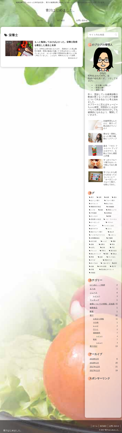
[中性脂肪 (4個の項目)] (95, 213)
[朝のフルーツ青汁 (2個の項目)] (97, 232)
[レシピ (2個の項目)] (104, 241)
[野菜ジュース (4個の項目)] (111, 210)
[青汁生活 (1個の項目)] (113, 250)
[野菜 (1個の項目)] (92, 257)
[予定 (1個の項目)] (113, 247)
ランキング (104, 300)
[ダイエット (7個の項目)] (95, 203)
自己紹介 (103, 426)
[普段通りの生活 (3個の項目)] (95, 219)
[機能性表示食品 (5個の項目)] (96, 206)
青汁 (104, 315)
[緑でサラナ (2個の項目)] (96, 228)
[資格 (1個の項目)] (92, 244)
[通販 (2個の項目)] (114, 241)
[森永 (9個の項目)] (114, 197)
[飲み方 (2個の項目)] (112, 232)
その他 (105, 323)
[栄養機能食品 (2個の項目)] (96, 238)
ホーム (94, 426)
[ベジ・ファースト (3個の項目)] (110, 219)
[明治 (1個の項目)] (113, 244)
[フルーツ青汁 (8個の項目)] (110, 200)
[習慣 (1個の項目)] (106, 253)
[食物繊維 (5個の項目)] (111, 206)
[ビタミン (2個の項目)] (113, 235)
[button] (116, 34)
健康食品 (104, 308)
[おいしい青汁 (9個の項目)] (95, 200)
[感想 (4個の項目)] (101, 210)
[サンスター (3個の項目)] (96, 216)
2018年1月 (104, 363)
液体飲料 (105, 333)
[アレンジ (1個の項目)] (93, 250)
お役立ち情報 (105, 319)
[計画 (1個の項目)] (103, 247)
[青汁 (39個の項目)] (91, 197)
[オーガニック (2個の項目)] (96, 222)
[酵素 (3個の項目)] (111, 216)
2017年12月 (104, 367)
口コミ (105, 329)
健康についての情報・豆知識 (104, 304)
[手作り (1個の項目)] (103, 250)
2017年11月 (104, 370)
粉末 (105, 339)
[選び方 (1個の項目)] (113, 266)
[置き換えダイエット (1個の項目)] (108, 269)
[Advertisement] (105, 396)
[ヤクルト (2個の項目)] (111, 222)
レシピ (105, 326)
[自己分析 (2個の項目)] (93, 241)
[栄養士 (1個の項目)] (103, 244)
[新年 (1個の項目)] (114, 263)
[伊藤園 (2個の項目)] (111, 238)
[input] (103, 34)
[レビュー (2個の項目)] (94, 225)
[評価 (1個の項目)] (93, 269)
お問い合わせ (114, 426)
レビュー (105, 296)
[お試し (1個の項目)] (93, 247)
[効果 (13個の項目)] (99, 197)
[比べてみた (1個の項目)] (93, 263)
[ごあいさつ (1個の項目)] (105, 263)
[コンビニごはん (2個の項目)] (109, 225)
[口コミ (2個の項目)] (111, 228)
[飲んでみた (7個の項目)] (110, 203)
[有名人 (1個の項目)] (114, 253)
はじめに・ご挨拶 (104, 285)
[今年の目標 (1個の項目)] (102, 266)
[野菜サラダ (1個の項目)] (110, 260)
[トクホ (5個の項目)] (92, 210)
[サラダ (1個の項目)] (94, 260)
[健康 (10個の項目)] (106, 197)
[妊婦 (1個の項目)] (101, 257)
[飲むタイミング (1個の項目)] (95, 253)
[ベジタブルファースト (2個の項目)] (97, 235)
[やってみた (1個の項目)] (112, 257)
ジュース (104, 293)
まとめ (104, 289)
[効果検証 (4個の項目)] (110, 213)
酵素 (104, 311)
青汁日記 (104, 346)
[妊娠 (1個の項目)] (92, 266)
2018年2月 (104, 359)
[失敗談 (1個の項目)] (103, 272)
